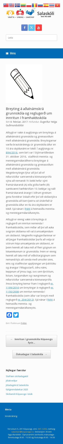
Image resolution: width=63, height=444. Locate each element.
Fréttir (24, 323)
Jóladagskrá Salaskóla (17, 385)
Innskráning (11, 416)
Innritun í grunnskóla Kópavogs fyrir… (31, 340)
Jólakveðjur (11, 380)
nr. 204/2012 (25, 299)
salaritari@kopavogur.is (22, 431)
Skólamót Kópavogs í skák (19, 393)
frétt (27, 208)
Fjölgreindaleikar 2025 (17, 389)
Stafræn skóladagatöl (17, 376)
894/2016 (11, 152)
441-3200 (42, 429)
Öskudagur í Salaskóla (31, 354)
